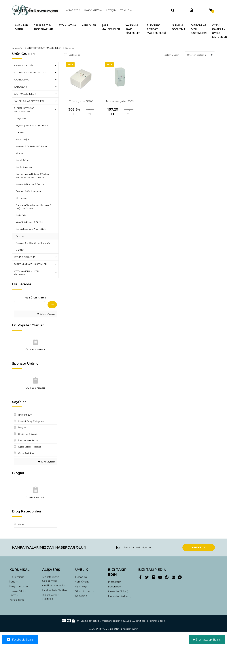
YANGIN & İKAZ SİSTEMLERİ (29, 101)
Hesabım (81, 576)
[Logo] (35, 10)
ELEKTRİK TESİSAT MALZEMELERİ (24, 110)
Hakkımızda (16, 576)
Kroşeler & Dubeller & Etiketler (31, 146)
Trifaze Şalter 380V (81, 101)
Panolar (20, 132)
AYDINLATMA (21, 79)
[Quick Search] (29, 304)
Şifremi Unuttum (85, 591)
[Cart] (210, 10)
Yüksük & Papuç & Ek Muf (29, 222)
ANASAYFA (73, 10)
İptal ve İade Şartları (54, 590)
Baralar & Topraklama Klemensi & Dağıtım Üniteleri (33, 207)
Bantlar (20, 249)
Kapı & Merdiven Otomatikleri (31, 229)
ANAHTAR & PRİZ (23, 65)
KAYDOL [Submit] (203, 547)
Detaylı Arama (46, 314)
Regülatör (21, 118)
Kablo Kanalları (24, 167)
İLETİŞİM (111, 10)
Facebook (114, 586)
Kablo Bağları (23, 139)
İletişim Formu (18, 586)
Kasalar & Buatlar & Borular (30, 184)
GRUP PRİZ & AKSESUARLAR (30, 72)
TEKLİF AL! (127, 10)
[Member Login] (191, 10)
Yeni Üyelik (82, 581)
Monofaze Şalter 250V (120, 101)
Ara (52, 304)
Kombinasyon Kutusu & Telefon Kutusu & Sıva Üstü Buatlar (32, 176)
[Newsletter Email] (152, 547)
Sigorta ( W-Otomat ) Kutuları (32, 125)
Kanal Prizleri (23, 160)
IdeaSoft (93, 628)
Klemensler (21, 198)
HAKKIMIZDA (93, 10)
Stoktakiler (74, 54)
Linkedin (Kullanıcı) (119, 596)
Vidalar (19, 153)
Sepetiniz (81, 595)
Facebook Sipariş (20, 640)
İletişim (13, 581)
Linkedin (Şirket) (118, 591)
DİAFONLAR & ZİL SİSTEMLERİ (31, 264)
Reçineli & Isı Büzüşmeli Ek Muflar (33, 243)
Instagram (114, 581)
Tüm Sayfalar (46, 461)
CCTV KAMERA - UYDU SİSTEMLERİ (26, 273)
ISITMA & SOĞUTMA (24, 257)
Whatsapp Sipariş (207, 640)
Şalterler (69, 48)
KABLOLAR (20, 86)
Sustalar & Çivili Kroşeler (28, 191)
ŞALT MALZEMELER (25, 93)
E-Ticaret (105, 629)
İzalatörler (21, 215)
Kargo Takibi (17, 599)
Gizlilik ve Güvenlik (53, 585)
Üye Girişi (81, 586)
